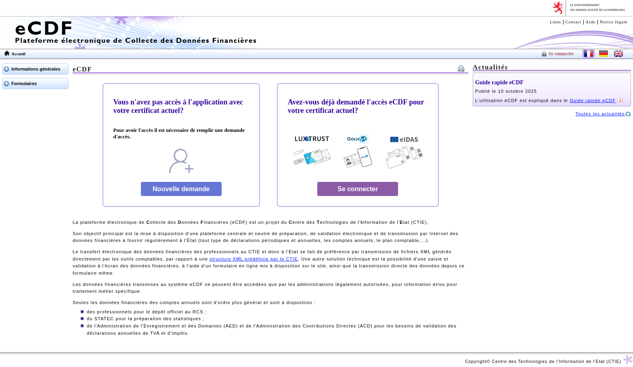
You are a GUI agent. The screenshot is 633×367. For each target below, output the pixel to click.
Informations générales (36, 69)
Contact (574, 22)
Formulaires (24, 83)
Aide (590, 22)
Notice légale (614, 22)
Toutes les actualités (600, 113)
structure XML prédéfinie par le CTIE (254, 258)
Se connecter (561, 53)
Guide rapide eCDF (499, 82)
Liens (555, 22)
